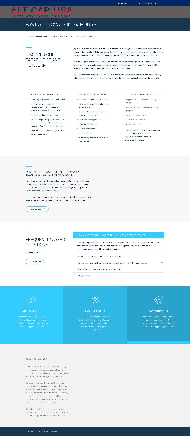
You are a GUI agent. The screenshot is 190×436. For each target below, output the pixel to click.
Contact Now (38, 209)
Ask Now (35, 261)
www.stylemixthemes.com (134, 140)
